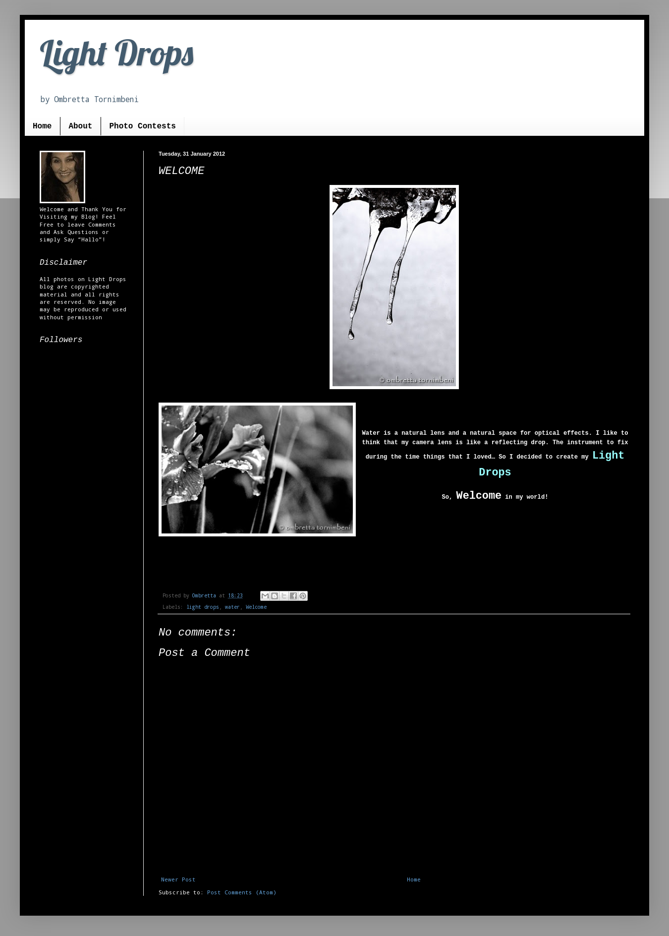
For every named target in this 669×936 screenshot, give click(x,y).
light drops (202, 607)
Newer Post (178, 879)
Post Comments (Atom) (242, 892)
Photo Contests (142, 126)
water (232, 607)
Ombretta (205, 595)
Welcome (256, 607)
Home (42, 126)
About (80, 126)
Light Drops (116, 52)
